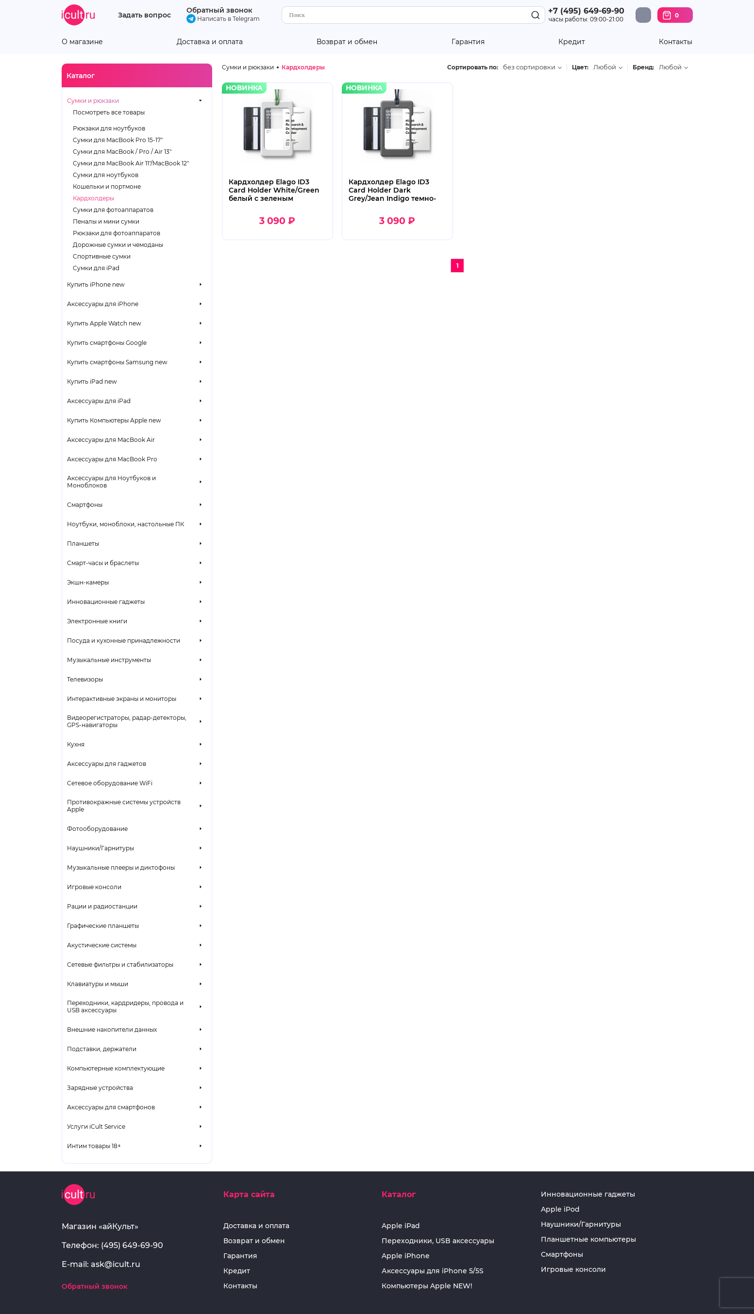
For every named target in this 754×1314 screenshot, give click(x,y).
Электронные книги (97, 621)
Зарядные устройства (100, 1087)
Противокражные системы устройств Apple (124, 805)
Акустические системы (101, 945)
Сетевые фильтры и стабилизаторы (120, 964)
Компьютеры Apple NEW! (427, 1286)
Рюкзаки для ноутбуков (109, 128)
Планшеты (83, 543)
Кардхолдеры (93, 198)
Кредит (571, 42)
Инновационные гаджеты (106, 601)
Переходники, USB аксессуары (438, 1241)
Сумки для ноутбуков (105, 174)
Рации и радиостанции (102, 906)
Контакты (675, 42)
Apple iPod (560, 1209)
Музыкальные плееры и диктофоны (121, 867)
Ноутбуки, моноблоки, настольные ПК (125, 524)
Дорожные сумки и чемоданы (118, 244)
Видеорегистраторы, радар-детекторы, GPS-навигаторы (126, 721)
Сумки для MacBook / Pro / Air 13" (122, 151)
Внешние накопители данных (112, 1029)
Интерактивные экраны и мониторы (121, 698)
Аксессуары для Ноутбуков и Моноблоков (111, 481)
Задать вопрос (144, 15)
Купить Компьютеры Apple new (114, 420)
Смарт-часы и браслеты (103, 563)
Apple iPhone (406, 1256)
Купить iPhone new (96, 284)
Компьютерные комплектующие (116, 1068)
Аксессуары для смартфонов (111, 1107)
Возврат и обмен (347, 42)
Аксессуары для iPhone (102, 304)
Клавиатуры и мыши (97, 984)
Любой (604, 67)
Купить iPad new (92, 381)
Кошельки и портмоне (107, 186)
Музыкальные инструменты (109, 660)
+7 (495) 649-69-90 (586, 11)
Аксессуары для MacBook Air (111, 439)
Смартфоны (84, 504)
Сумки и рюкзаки (93, 100)
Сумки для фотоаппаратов (113, 209)
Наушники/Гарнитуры (100, 848)
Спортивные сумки (102, 256)
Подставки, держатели (101, 1049)
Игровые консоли (94, 887)
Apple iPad (401, 1226)
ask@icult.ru (115, 1264)
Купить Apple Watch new (104, 323)
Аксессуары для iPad (99, 401)
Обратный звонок (219, 10)
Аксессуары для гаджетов (106, 763)
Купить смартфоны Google (107, 342)
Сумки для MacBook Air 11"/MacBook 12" (131, 163)
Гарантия (468, 42)
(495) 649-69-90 (132, 1245)
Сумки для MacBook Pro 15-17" (118, 140)
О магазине (82, 42)
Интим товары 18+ (94, 1146)
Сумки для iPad (96, 268)
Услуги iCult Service (96, 1126)
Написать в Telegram (223, 18)
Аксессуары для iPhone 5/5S (433, 1271)
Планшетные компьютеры (588, 1239)
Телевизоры (85, 679)
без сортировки (529, 67)
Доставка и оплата (210, 42)
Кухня (75, 744)
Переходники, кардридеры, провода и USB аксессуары (125, 1006)
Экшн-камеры (88, 582)
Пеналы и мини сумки (106, 221)
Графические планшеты (103, 925)
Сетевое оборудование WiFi (109, 783)
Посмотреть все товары (109, 112)
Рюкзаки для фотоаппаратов (116, 233)
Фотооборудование (97, 828)
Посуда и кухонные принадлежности (123, 640)
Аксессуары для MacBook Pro (112, 459)
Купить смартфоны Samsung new (117, 362)
